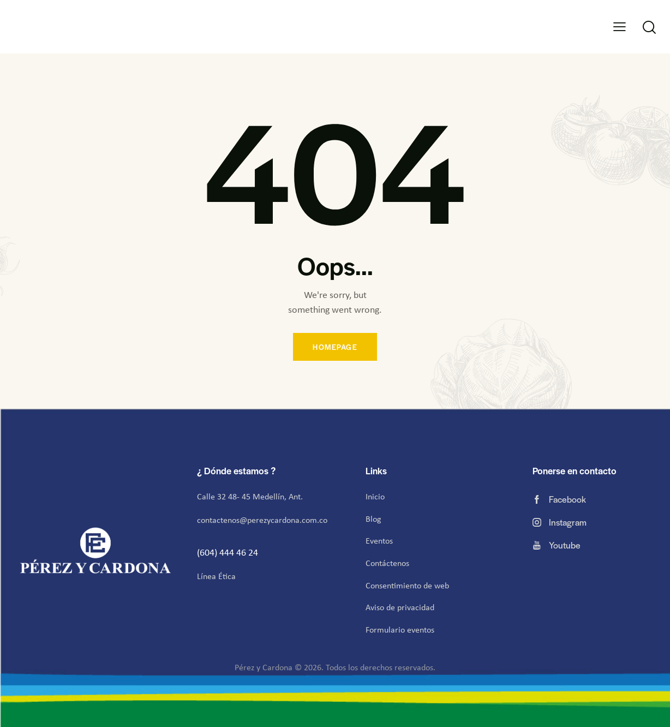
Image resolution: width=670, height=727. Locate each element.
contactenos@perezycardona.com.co (262, 520)
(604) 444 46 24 (228, 552)
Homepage (335, 347)
